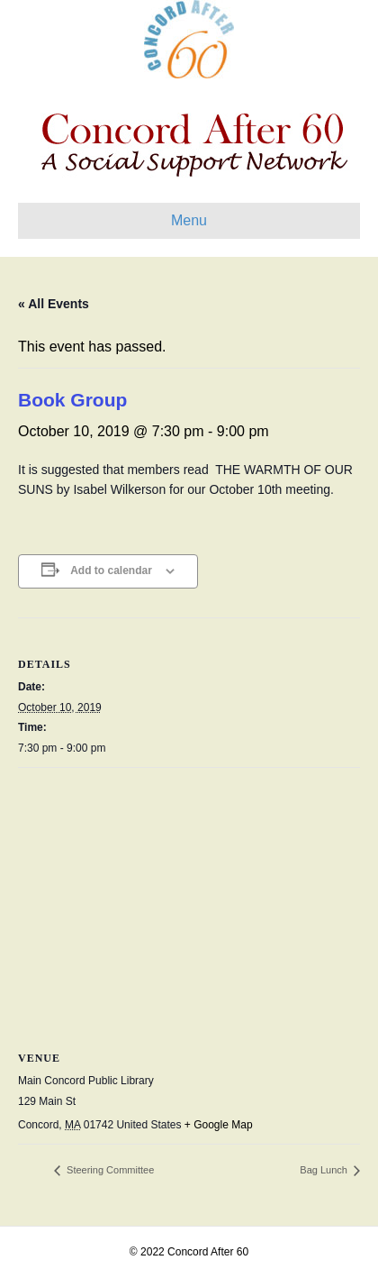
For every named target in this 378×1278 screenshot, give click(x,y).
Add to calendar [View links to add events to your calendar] (111, 570)
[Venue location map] (189, 898)
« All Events (53, 304)
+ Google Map (218, 1124)
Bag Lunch (325, 1169)
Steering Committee (109, 1169)
